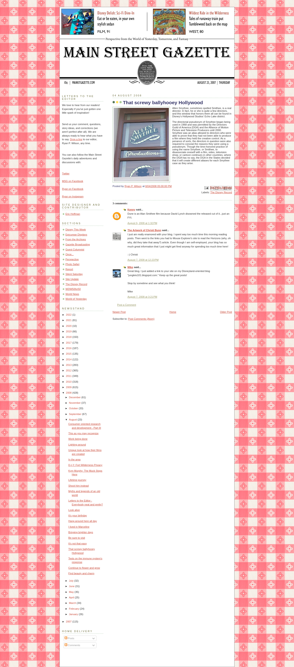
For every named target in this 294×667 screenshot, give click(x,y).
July (71, 580)
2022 (69, 314)
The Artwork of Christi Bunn (144, 230)
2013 (69, 365)
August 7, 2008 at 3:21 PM (142, 296)
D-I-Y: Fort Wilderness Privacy (85, 465)
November (75, 402)
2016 (69, 348)
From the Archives (75, 239)
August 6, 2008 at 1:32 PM (142, 223)
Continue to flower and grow (84, 567)
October (74, 408)
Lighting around (77, 444)
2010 (69, 381)
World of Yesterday (76, 298)
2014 (69, 359)
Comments (72, 645)
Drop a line (76, 139)
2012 (69, 370)
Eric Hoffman (72, 214)
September (75, 414)
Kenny (131, 209)
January (74, 614)
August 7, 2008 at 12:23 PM (142, 259)
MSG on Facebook (72, 181)
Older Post (226, 312)
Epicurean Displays (76, 234)
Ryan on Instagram (72, 196)
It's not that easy (77, 543)
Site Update (72, 279)
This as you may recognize (83, 433)
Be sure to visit (76, 537)
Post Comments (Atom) (141, 318)
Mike (130, 267)
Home (173, 312)
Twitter (66, 173)
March (73, 603)
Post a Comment (126, 304)
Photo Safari (72, 264)
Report (69, 269)
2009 (69, 387)
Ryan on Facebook (72, 189)
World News (72, 294)
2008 (69, 392)
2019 (69, 331)
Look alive (74, 510)
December (75, 397)
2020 (69, 326)
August (73, 419)
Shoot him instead (78, 485)
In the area (74, 459)
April (72, 597)
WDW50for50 (73, 289)
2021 (69, 320)
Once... (69, 254)
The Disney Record (221, 192)
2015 (69, 353)
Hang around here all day (82, 521)
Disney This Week (75, 229)
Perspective (72, 259)
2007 (69, 621)
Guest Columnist (74, 249)
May (71, 592)
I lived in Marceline (78, 526)
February (74, 608)
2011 (69, 376)
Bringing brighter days (80, 532)
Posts (69, 638)
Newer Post (119, 312)
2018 (69, 337)
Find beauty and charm (81, 573)
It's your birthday (77, 515)
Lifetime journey (77, 480)
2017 (69, 342)
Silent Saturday (74, 274)
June (72, 586)
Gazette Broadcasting (77, 244)
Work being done (78, 438)
